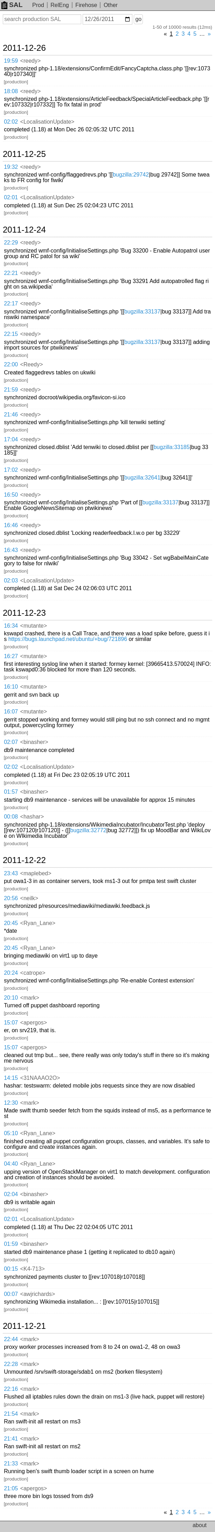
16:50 (11, 495)
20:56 (11, 898)
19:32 (11, 167)
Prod (38, 5)
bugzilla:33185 (171, 447)
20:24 (11, 973)
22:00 (11, 364)
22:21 (11, 273)
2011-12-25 (24, 154)
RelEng (59, 5)
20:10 (11, 998)
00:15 (11, 1269)
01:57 (11, 792)
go (138, 19)
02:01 (11, 197)
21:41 (11, 1439)
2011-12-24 (24, 230)
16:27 (11, 656)
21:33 (11, 1464)
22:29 (11, 243)
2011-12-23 (24, 613)
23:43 (11, 873)
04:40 (11, 1164)
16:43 (11, 550)
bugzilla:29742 (131, 175)
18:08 (11, 91)
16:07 (11, 712)
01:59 (11, 1244)
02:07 (11, 742)
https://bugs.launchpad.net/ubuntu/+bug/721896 (67, 639)
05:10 (11, 1133)
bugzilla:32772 (88, 830)
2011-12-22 (24, 860)
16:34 (11, 626)
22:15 (11, 334)
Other (111, 5)
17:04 (11, 439)
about (200, 1525)
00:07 (11, 1294)
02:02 (11, 122)
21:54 (11, 1414)
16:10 (11, 687)
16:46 (11, 525)
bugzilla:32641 (142, 478)
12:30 (11, 1103)
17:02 (11, 470)
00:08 (11, 817)
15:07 (11, 1023)
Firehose (86, 5)
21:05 (11, 1488)
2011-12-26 (24, 48)
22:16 (11, 1389)
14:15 (11, 1078)
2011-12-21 (24, 1326)
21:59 (11, 390)
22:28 (11, 1364)
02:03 (11, 581)
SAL (11, 4)
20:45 (11, 923)
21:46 (11, 414)
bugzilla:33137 (142, 312)
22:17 (11, 303)
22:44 (11, 1339)
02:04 (11, 1194)
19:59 (11, 61)
